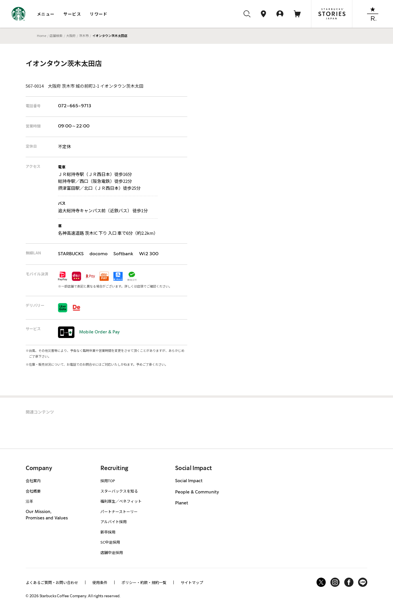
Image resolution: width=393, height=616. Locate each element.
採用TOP (107, 480)
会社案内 (33, 480)
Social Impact (189, 481)
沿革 (29, 501)
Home (41, 35)
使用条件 (99, 582)
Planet (181, 503)
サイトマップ (192, 582)
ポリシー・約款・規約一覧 (143, 582)
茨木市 (84, 35)
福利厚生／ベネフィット (121, 501)
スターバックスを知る (119, 491)
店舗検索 (56, 35)
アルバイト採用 (113, 521)
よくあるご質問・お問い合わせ (52, 582)
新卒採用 (107, 532)
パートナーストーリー (119, 511)
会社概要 (33, 491)
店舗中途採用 (111, 552)
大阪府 (71, 35)
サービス (72, 14)
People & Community (197, 492)
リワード (99, 14)
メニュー (46, 14)
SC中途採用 (110, 542)
